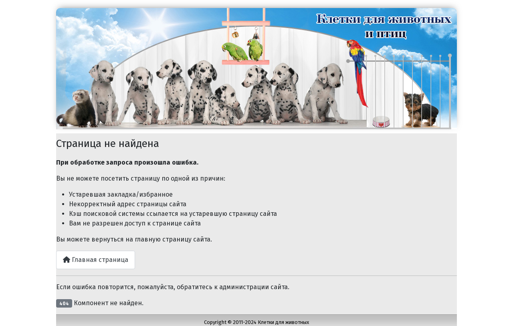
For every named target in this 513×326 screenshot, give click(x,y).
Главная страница (95, 260)
